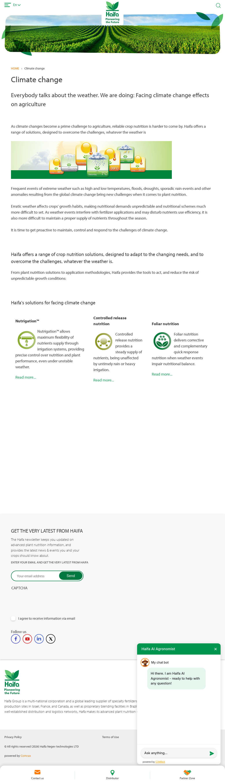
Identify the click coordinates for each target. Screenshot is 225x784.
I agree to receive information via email (46, 618)
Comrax (26, 755)
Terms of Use (110, 737)
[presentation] (44, 599)
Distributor (112, 778)
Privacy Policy (13, 737)
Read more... (25, 377)
